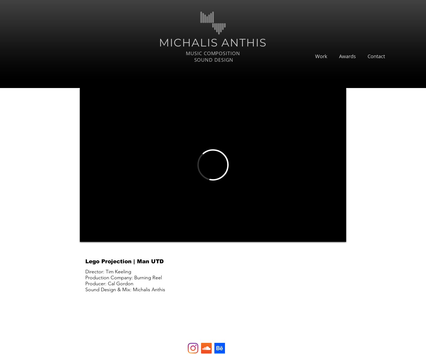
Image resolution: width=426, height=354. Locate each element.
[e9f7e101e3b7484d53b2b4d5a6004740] (219, 348)
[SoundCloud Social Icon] (206, 348)
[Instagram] (193, 348)
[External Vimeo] (213, 165)
